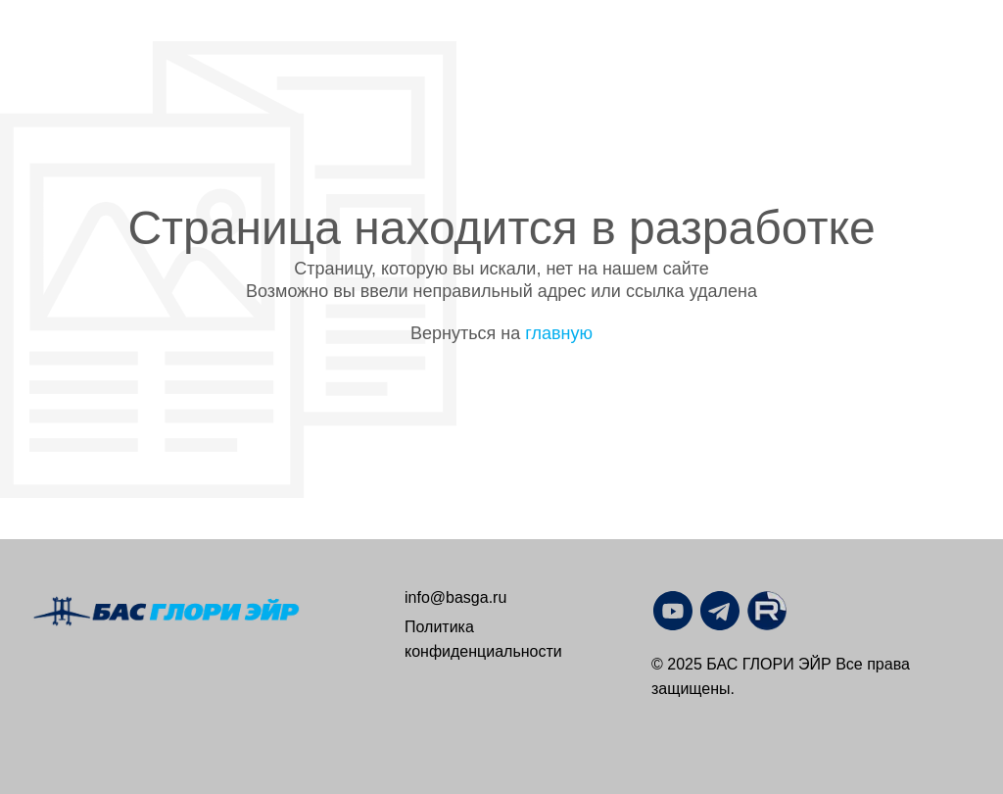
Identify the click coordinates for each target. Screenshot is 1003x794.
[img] (767, 610)
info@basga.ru (455, 597)
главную (559, 333)
